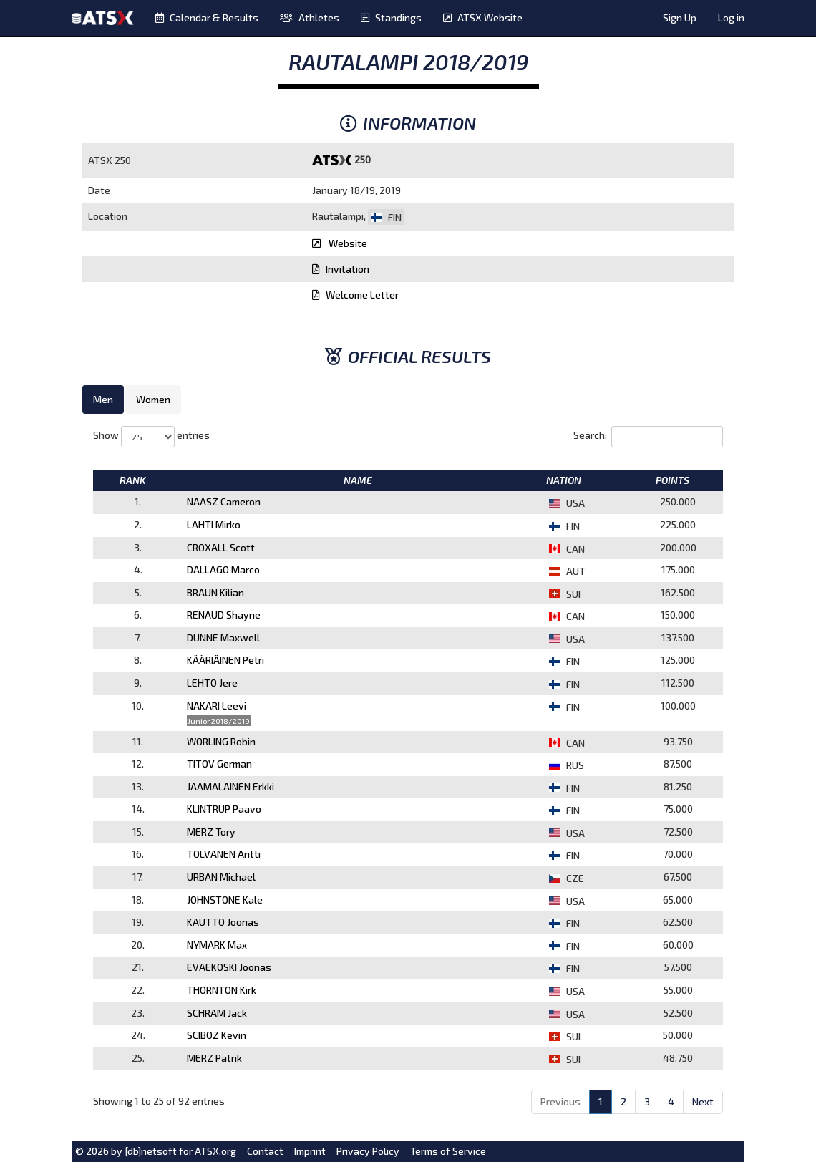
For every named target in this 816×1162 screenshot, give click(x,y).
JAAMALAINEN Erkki (230, 786)
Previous (560, 1101)
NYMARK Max (217, 945)
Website (339, 243)
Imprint (310, 1151)
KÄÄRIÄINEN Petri (225, 660)
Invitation (340, 269)
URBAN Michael (221, 877)
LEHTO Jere (212, 683)
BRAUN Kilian (215, 592)
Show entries (151, 436)
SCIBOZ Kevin (216, 1035)
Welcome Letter (355, 295)
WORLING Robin (221, 741)
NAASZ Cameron (224, 501)
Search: (648, 436)
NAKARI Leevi (216, 705)
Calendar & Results (206, 17)
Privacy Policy (367, 1151)
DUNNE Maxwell (223, 637)
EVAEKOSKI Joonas (229, 967)
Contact (265, 1151)
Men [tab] (103, 399)
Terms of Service (448, 1151)
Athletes (309, 17)
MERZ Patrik (214, 1058)
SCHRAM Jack (217, 1013)
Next (703, 1101)
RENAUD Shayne (224, 615)
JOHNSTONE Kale (225, 900)
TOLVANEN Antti (224, 854)
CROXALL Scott (221, 547)
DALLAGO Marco (223, 569)
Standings (391, 17)
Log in (731, 17)
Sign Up (679, 17)
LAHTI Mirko (214, 524)
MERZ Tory (211, 831)
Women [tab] (153, 399)
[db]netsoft (151, 1151)
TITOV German (219, 763)
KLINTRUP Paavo (224, 809)
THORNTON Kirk (221, 990)
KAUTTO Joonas (223, 922)
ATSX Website (483, 17)
